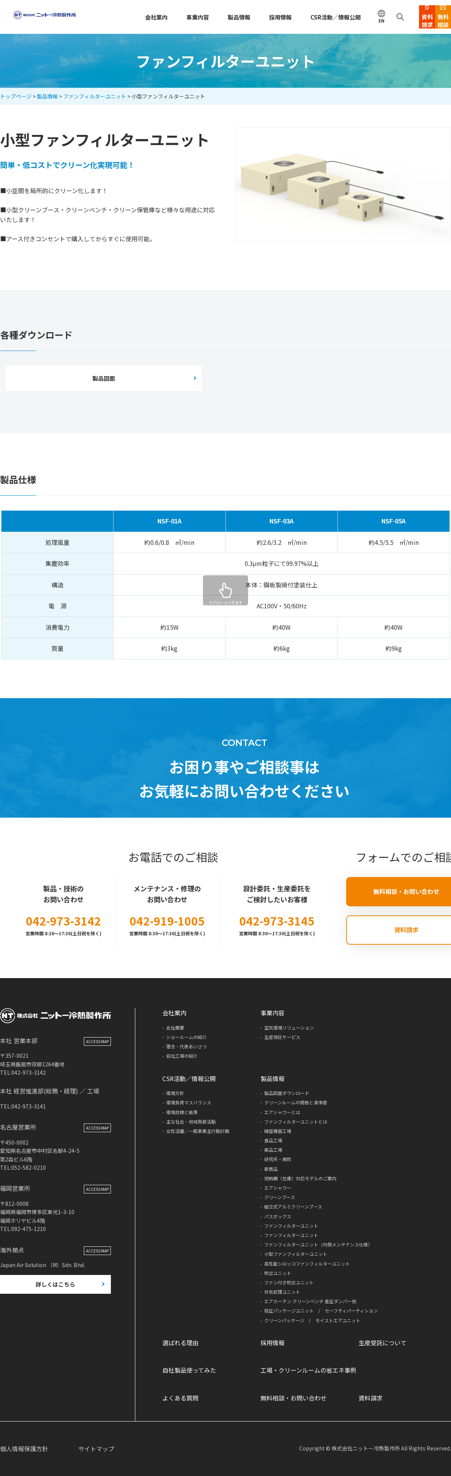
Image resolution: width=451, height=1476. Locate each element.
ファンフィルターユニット (94, 96)
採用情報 (247, 17)
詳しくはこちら (56, 1302)
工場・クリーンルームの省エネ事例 (308, 1370)
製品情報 (208, 17)
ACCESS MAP (97, 1059)
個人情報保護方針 (24, 1448)
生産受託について (383, 1342)
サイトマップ (96, 1448)
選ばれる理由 (180, 1342)
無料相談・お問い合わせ (293, 1397)
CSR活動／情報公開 (298, 17)
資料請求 (371, 1397)
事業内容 (168, 17)
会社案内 (129, 17)
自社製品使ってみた (189, 1370)
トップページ (16, 96)
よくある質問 (180, 1397)
